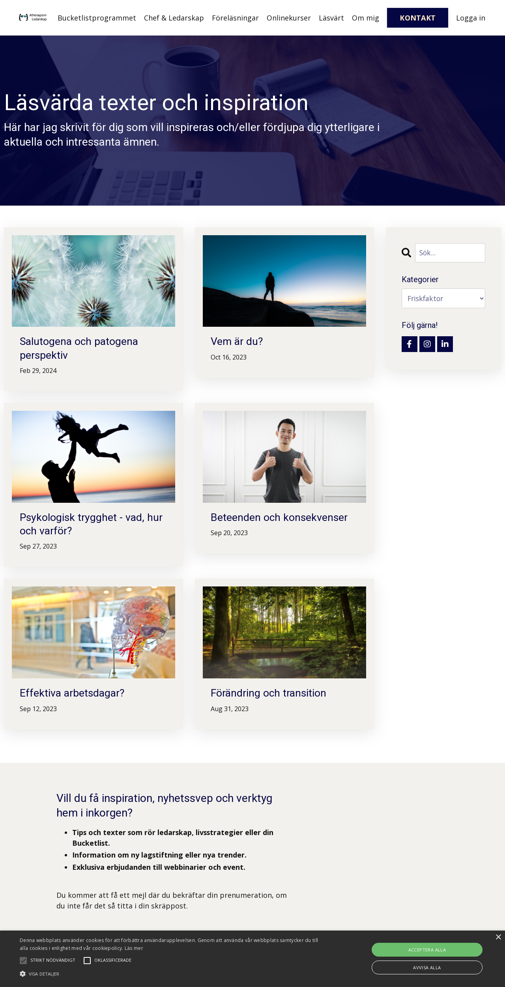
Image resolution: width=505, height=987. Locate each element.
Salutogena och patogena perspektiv (82, 349)
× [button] (498, 937)
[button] (171, 974)
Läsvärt (331, 17)
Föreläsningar (235, 17)
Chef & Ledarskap (174, 17)
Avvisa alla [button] (427, 967)
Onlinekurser (289, 17)
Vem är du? (238, 341)
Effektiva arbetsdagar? (75, 696)
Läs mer (134, 948)
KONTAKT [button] (418, 17)
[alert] (252, 959)
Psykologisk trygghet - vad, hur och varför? (85, 526)
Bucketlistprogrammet (97, 17)
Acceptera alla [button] (427, 950)
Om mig (365, 17)
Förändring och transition (271, 696)
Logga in (470, 17)
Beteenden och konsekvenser (282, 519)
